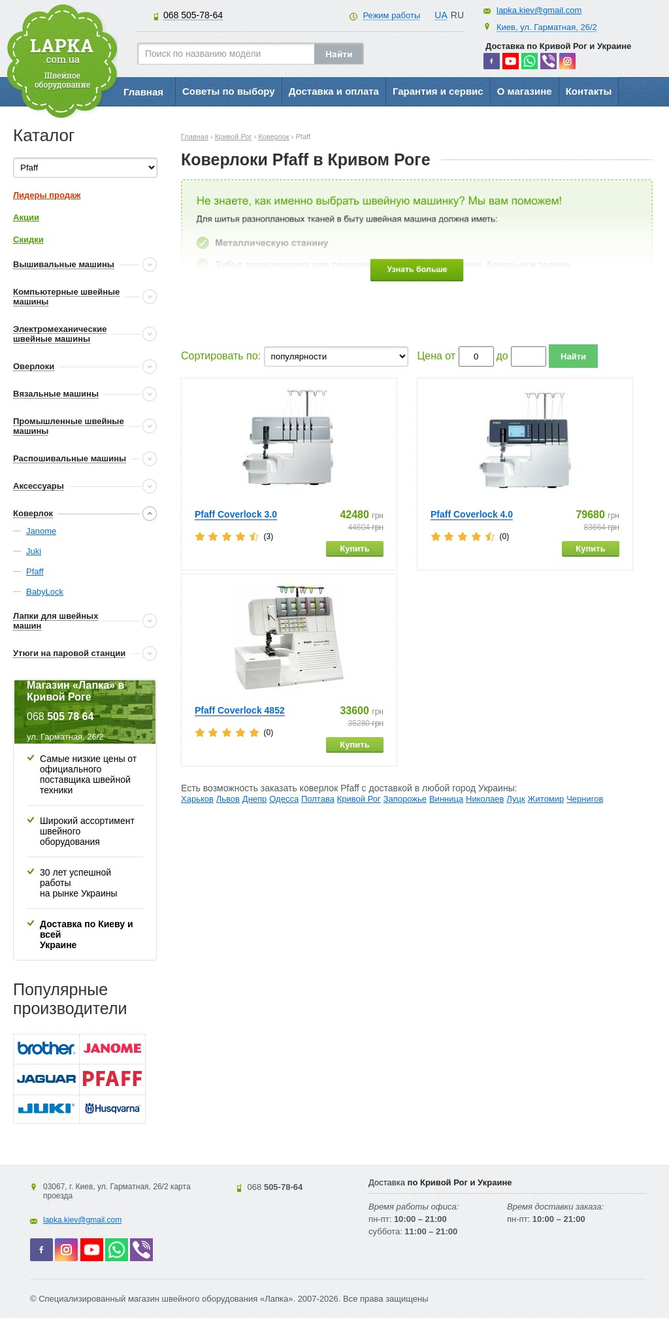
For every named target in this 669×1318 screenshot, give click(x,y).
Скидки (28, 239)
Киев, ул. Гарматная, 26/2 (547, 27)
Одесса (284, 799)
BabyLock (44, 592)
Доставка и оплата (334, 91)
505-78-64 (193, 15)
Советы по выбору (228, 91)
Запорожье (405, 799)
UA (440, 15)
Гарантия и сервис (438, 91)
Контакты (589, 91)
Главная (143, 91)
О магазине (524, 91)
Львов (228, 799)
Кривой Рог (359, 799)
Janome (41, 531)
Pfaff (35, 571)
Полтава (317, 799)
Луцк (515, 799)
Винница (446, 799)
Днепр (254, 799)
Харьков (197, 799)
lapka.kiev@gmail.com (539, 10)
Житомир (546, 799)
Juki (33, 551)
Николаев (485, 799)
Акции (26, 217)
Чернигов (584, 799)
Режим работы (391, 15)
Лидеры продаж (47, 195)
